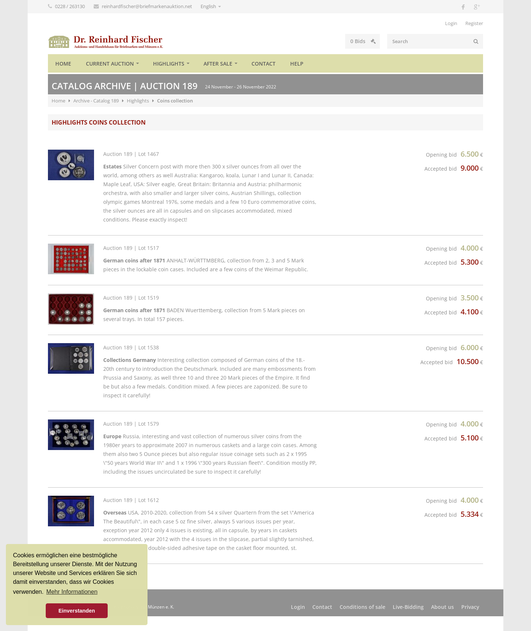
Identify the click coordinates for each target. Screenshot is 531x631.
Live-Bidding (408, 606)
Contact (263, 63)
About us (442, 606)
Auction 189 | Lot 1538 (131, 347)
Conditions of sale (362, 606)
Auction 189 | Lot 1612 (131, 499)
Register (474, 23)
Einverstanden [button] (76, 611)
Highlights (168, 63)
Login (451, 23)
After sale (218, 63)
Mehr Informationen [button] (72, 592)
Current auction (110, 63)
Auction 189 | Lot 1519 (131, 297)
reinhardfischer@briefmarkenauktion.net (147, 6)
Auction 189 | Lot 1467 (131, 153)
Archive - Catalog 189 (96, 100)
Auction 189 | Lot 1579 (131, 423)
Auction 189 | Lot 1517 (131, 247)
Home (63, 63)
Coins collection (175, 100)
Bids (363, 41)
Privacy (470, 606)
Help (296, 63)
